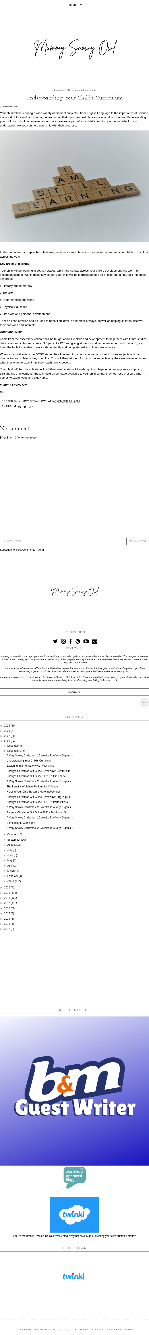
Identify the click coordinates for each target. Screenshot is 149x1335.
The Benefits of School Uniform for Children (32, 786)
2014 (7, 918)
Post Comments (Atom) (30, 549)
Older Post (138, 541)
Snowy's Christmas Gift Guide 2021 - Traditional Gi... (38, 812)
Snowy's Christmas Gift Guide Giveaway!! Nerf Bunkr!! (39, 771)
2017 (7, 903)
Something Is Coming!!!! (21, 822)
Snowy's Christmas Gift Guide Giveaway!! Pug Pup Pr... (39, 797)
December (13, 745)
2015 (7, 913)
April (10, 865)
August (11, 844)
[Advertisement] (74, 969)
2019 (7, 892)
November (13, 750)
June (10, 855)
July (10, 850)
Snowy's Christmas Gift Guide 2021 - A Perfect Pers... (38, 802)
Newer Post (12, 541)
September (14, 839)
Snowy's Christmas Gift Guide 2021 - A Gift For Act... (38, 776)
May (10, 860)
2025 (7, 725)
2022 (7, 736)
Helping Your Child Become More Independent (34, 791)
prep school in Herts (40, 252)
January (12, 881)
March (11, 870)
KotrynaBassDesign (117, 1330)
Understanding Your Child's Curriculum (29, 760)
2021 (7, 741)
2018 (7, 898)
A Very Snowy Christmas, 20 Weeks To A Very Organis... (40, 755)
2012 (7, 929)
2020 (7, 887)
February (13, 876)
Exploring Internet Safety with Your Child (30, 765)
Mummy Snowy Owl (55, 1330)
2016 (7, 908)
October (12, 834)
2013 (7, 923)
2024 (7, 731)
